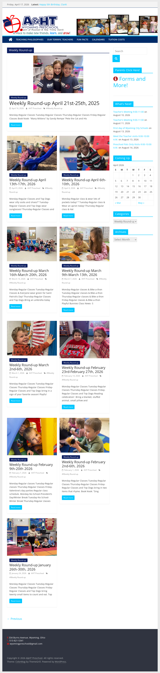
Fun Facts (82, 39)
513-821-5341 (15, 640)
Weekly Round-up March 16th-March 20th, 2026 (29, 272)
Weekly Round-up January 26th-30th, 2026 (30, 567)
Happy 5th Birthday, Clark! (53, 4)
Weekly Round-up (18, 97)
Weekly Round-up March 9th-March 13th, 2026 (81, 272)
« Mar (118, 202)
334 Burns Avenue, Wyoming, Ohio (26, 637)
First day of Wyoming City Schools (130, 128)
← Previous (14, 619)
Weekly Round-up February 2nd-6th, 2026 (83, 463)
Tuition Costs (116, 39)
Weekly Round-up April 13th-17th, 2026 (27, 181)
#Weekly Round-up (54, 108)
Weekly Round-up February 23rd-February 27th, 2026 (83, 369)
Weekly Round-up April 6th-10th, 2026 (84, 181)
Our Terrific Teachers (60, 39)
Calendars (98, 39)
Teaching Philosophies (29, 39)
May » (141, 202)
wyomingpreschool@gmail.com (24, 643)
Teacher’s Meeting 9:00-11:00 (128, 111)
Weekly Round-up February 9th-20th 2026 (31, 466)
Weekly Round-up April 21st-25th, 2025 (54, 103)
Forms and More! (129, 82)
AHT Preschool (35, 108)
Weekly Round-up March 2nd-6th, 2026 (29, 366)
